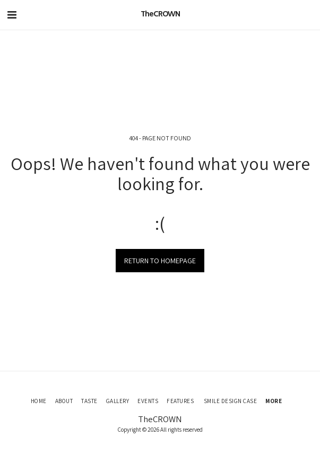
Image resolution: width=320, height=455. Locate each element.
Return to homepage (160, 260)
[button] (12, 14)
